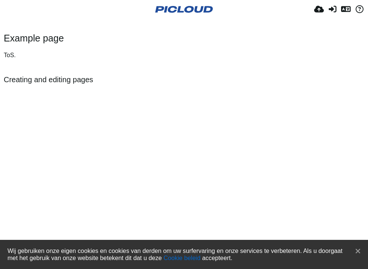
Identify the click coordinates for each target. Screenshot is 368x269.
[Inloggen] (332, 9)
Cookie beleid (181, 257)
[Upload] (319, 9)
